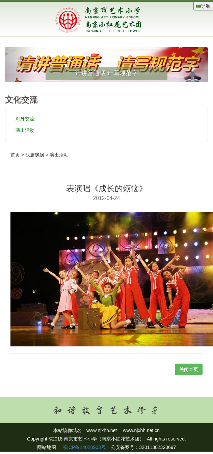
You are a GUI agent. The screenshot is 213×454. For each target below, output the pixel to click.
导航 (203, 6)
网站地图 (46, 447)
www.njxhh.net (101, 430)
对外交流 (25, 118)
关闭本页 (188, 369)
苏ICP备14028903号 (83, 447)
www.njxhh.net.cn (141, 430)
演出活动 (25, 130)
